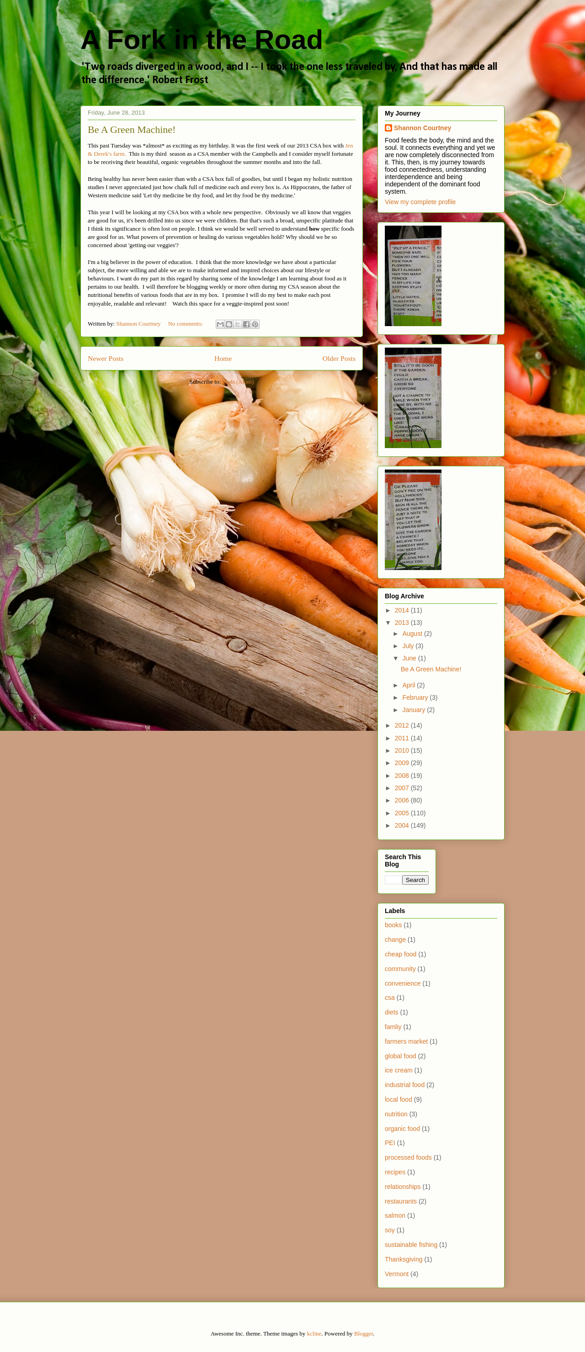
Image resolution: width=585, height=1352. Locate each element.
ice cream (399, 1070)
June (410, 658)
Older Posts (339, 358)
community (400, 968)
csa (390, 997)
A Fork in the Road (201, 39)
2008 (403, 775)
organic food (402, 1128)
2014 (403, 610)
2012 (403, 725)
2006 (403, 800)
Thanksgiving (404, 1259)
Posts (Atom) (238, 381)
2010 (403, 750)
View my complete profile (420, 202)
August (413, 633)
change (395, 939)
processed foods (408, 1157)
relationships (403, 1186)
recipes (395, 1172)
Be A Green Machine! (132, 129)
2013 (403, 622)
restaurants (401, 1201)
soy (390, 1230)
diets (392, 1012)
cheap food (400, 954)
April (409, 685)
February (416, 697)
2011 (403, 738)
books (393, 925)
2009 (403, 762)
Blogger (363, 1333)
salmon (395, 1215)
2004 (403, 825)
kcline (314, 1333)
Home (223, 358)
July (408, 646)
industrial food (405, 1084)
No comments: (186, 323)
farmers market (406, 1041)
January (414, 709)
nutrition (396, 1114)
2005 (403, 813)
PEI (390, 1142)
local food (398, 1099)
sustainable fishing (411, 1244)
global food (400, 1056)
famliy (393, 1026)
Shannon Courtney (422, 128)
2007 (403, 788)
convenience (403, 983)
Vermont (397, 1274)
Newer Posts (105, 358)
